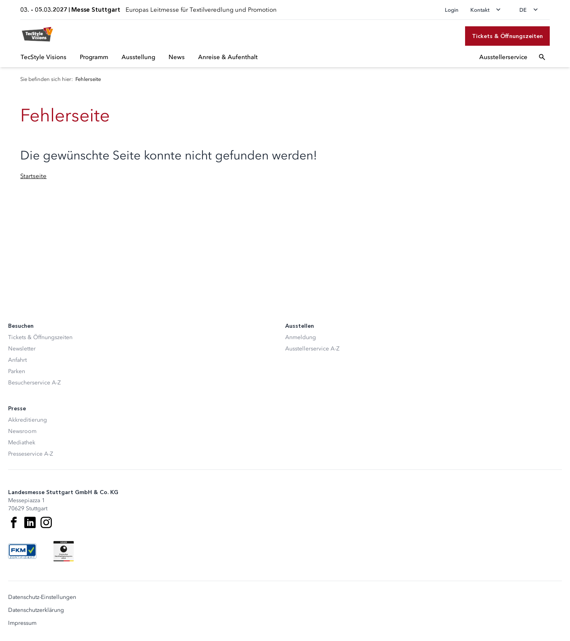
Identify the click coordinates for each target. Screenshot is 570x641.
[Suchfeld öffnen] (542, 57)
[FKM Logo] (22, 551)
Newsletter (22, 348)
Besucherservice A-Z (34, 382)
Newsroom (22, 431)
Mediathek (21, 442)
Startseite (33, 176)
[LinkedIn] (30, 522)
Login (452, 10)
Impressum (22, 623)
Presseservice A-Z (30, 453)
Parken (16, 371)
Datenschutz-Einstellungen (42, 597)
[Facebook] (13, 522)
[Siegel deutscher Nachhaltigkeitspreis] (63, 551)
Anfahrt (17, 360)
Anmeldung (300, 337)
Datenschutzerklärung (36, 610)
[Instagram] (46, 522)
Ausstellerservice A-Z (312, 348)
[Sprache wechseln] (531, 9)
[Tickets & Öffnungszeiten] (507, 36)
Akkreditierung (27, 419)
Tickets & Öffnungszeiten (40, 337)
